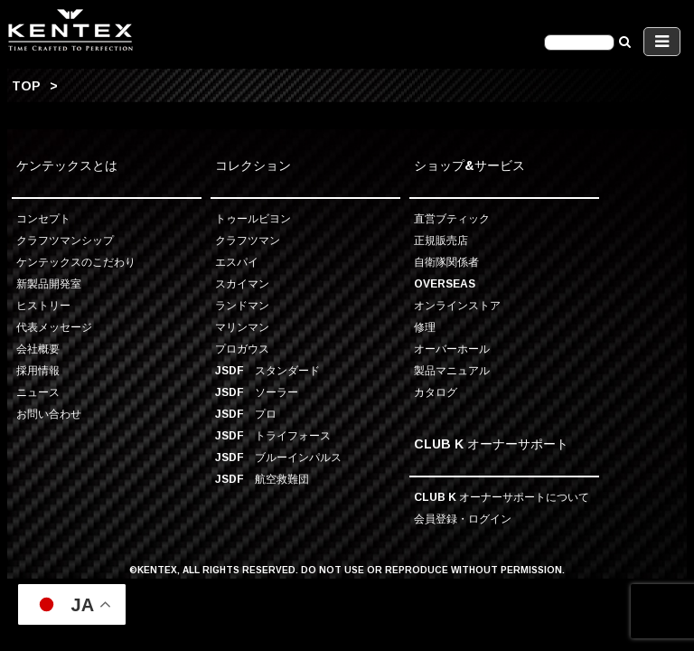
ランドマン (242, 305)
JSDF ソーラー (256, 392)
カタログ (435, 392)
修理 (425, 326)
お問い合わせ (48, 413)
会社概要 (38, 348)
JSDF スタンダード (267, 370)
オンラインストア (457, 305)
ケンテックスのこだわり (76, 261)
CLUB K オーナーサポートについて (501, 496)
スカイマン (242, 283)
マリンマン (242, 326)
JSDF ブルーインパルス (278, 457)
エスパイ (236, 261)
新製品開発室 (48, 283)
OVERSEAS (444, 283)
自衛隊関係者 (446, 261)
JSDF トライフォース (273, 435)
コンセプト (43, 218)
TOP (26, 85)
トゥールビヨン (253, 218)
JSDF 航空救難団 (262, 478)
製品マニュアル (452, 370)
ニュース (38, 392)
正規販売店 (441, 240)
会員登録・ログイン (462, 518)
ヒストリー (43, 305)
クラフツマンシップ (65, 240)
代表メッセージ (54, 326)
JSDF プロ (246, 413)
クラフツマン (247, 240)
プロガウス (242, 348)
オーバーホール (452, 348)
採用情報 (38, 370)
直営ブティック (452, 218)
